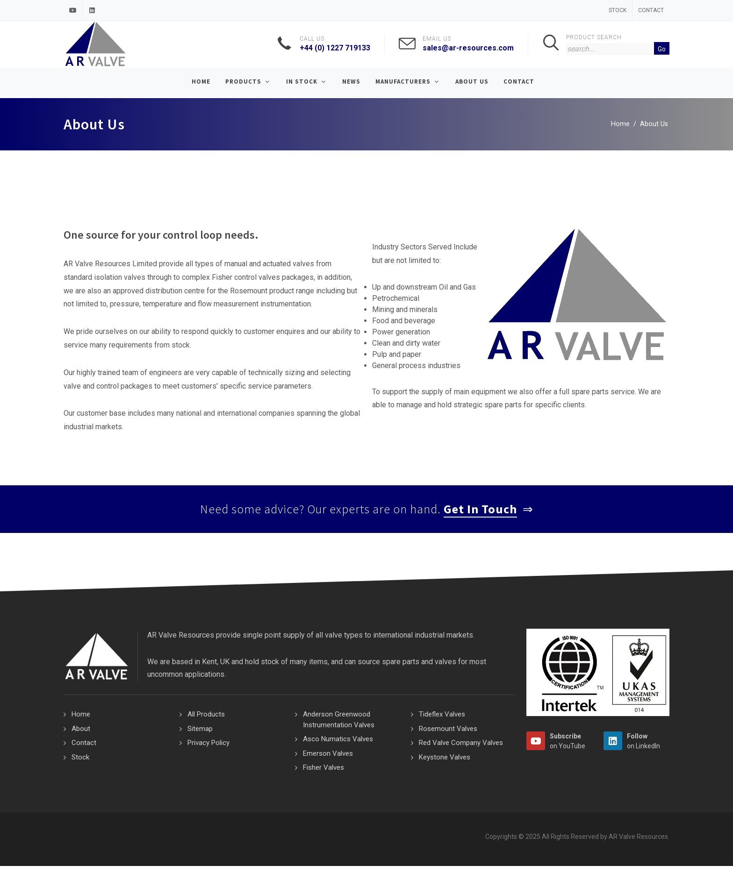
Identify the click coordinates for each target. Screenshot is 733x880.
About (81, 728)
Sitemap (200, 728)
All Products (206, 714)
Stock (617, 10)
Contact (651, 10)
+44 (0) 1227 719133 (335, 47)
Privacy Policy (208, 742)
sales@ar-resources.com (468, 47)
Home (620, 124)
